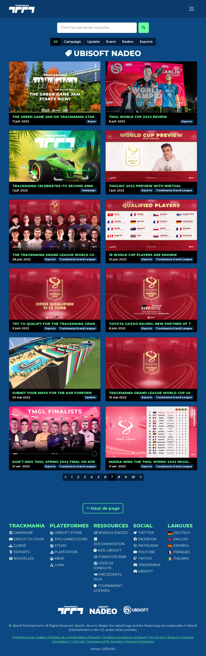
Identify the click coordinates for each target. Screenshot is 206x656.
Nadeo (127, 42)
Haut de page (103, 508)
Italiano (178, 558)
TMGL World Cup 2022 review (138, 117)
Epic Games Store (69, 539)
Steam (58, 546)
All (56, 42)
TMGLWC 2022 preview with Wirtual (145, 186)
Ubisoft (143, 571)
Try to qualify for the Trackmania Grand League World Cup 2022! (79, 324)
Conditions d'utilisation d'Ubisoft (124, 637)
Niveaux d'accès (111, 533)
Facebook (145, 539)
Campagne (21, 533)
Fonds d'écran (110, 557)
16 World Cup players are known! (143, 255)
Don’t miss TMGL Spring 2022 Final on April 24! (58, 462)
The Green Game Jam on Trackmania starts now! (61, 117)
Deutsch (179, 533)
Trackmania (146, 565)
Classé (17, 546)
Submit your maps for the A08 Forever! (52, 393)
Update (93, 42)
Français (179, 552)
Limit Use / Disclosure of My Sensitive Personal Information (112, 641)
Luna (57, 565)
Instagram (145, 546)
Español (178, 546)
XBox (57, 558)
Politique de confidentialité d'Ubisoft (74, 637)
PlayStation (63, 552)
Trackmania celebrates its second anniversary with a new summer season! (89, 186)
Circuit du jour (26, 539)
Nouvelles (21, 558)
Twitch (142, 558)
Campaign (72, 42)
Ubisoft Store (66, 533)
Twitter (143, 533)
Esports (146, 42)
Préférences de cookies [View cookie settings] (29, 637)
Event (111, 42)
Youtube (144, 552)
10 (133, 477)
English (178, 539)
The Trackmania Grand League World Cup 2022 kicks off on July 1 (78, 255)
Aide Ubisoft (108, 550)
